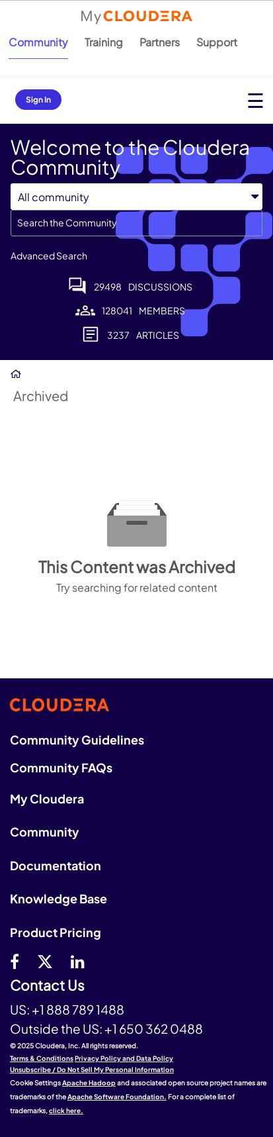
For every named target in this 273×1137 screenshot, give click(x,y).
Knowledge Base (58, 898)
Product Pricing (55, 932)
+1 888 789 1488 (78, 1009)
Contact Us (47, 985)
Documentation (55, 865)
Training (104, 42)
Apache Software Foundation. (117, 1097)
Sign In (38, 100)
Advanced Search (49, 255)
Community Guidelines (77, 739)
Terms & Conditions (41, 1058)
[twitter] (45, 961)
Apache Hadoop (89, 1083)
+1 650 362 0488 (153, 1028)
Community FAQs (61, 767)
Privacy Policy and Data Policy (124, 1058)
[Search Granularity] (72, 197)
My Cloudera (47, 798)
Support (216, 42)
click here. (66, 1110)
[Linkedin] (78, 961)
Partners (159, 42)
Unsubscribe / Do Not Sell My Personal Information (92, 1069)
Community (38, 42)
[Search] (136, 223)
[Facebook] (14, 961)
